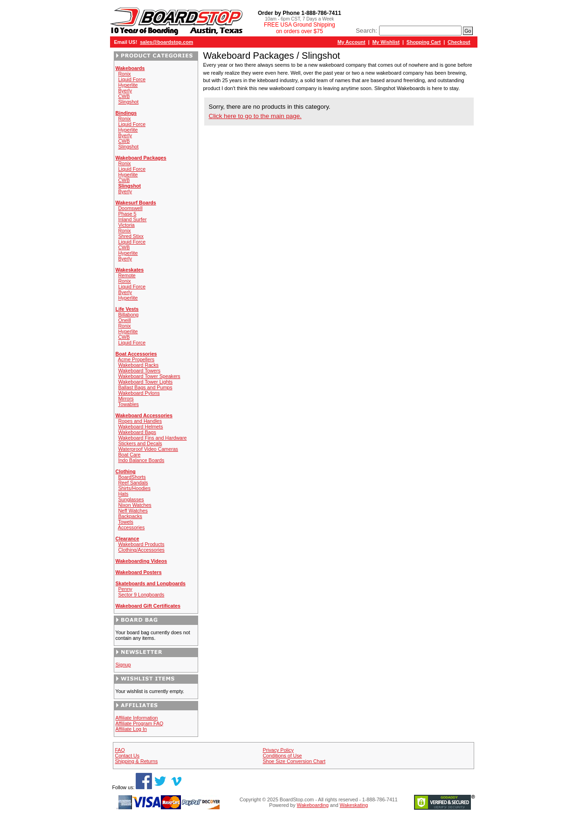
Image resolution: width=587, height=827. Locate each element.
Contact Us (127, 755)
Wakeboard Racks (138, 365)
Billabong (128, 314)
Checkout (459, 42)
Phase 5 (127, 214)
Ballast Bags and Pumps (145, 387)
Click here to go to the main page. (255, 115)
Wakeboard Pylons (138, 393)
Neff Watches (132, 510)
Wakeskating (354, 805)
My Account (352, 42)
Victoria (126, 225)
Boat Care (129, 454)
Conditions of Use (282, 755)
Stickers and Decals (140, 443)
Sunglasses (131, 499)
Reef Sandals (133, 482)
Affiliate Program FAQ (140, 723)
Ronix (124, 74)
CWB (124, 96)
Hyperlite (128, 85)
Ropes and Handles (140, 421)
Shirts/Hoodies (134, 488)
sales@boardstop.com (166, 42)
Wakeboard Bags (137, 432)
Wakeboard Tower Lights (145, 382)
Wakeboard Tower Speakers (149, 376)
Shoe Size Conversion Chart (293, 761)
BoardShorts (131, 477)
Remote (126, 275)
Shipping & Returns (136, 761)
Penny (125, 589)
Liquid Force (131, 79)
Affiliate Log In (131, 729)
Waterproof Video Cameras (148, 449)
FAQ (119, 750)
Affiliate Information (137, 718)
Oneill (124, 320)
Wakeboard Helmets (140, 426)
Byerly (125, 90)
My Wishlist (386, 42)
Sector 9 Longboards (141, 594)
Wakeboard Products (141, 544)
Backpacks (130, 516)
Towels (125, 522)
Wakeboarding (313, 805)
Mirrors (125, 398)
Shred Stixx (131, 236)
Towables (128, 404)
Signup (123, 664)
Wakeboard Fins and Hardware (152, 438)
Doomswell (130, 208)
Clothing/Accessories (141, 550)
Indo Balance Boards (141, 460)
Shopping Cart (424, 42)
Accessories (131, 527)
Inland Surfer (132, 219)
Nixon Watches (134, 505)
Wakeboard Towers (139, 370)
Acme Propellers (136, 359)
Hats (123, 494)
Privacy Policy (277, 750)
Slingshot (128, 102)
